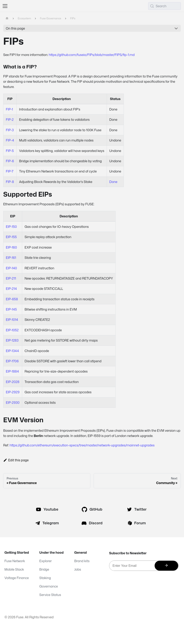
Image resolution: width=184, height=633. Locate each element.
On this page (15, 28)
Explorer (45, 561)
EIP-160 (11, 247)
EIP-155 (11, 237)
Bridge (44, 569)
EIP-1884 (12, 371)
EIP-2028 (12, 382)
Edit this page (16, 460)
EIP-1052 (12, 330)
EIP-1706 (12, 361)
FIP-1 (9, 109)
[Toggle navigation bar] (5, 6)
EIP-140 (11, 268)
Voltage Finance (16, 578)
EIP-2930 (13, 402)
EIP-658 (12, 299)
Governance (48, 586)
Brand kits (82, 561)
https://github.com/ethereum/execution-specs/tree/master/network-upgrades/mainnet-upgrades (81, 445)
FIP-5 (10, 151)
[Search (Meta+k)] (164, 6)
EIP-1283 (12, 340)
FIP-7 (9, 171)
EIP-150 (11, 226)
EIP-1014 (12, 319)
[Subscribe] (166, 566)
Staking (45, 578)
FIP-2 (9, 119)
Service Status (50, 595)
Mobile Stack (14, 569)
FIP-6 (10, 161)
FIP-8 (10, 182)
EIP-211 (11, 278)
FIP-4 (10, 140)
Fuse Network (14, 561)
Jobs (77, 569)
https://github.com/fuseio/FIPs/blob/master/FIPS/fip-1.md (92, 55)
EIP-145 (11, 309)
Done (113, 182)
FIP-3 (10, 130)
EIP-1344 (12, 351)
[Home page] (7, 18)
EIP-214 (11, 288)
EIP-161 (11, 257)
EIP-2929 (13, 392)
